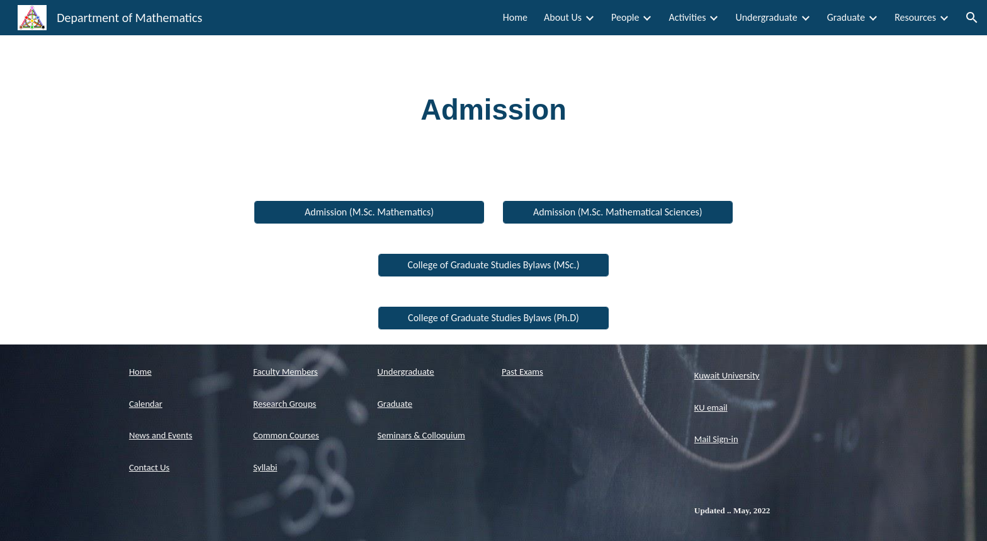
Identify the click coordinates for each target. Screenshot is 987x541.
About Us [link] (563, 17)
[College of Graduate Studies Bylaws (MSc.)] (493, 265)
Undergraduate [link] (766, 17)
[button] (972, 18)
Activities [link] (687, 17)
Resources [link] (915, 17)
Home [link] (515, 17)
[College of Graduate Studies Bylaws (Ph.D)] (493, 318)
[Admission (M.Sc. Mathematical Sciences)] (618, 212)
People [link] (625, 17)
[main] (493, 110)
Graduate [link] (846, 17)
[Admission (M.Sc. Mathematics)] (369, 212)
